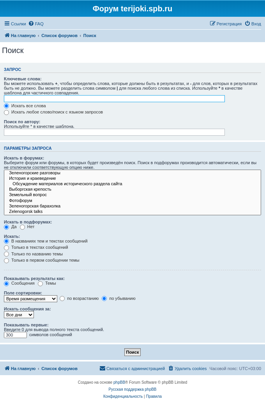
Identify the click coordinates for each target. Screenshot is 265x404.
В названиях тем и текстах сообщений (46, 241)
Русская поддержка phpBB (132, 389)
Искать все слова (25, 105)
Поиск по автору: (22, 121)
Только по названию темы (33, 254)
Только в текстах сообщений (36, 247)
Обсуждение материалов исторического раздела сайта (132, 184)
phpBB (119, 382)
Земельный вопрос (132, 195)
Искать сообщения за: (27, 309)
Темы (47, 283)
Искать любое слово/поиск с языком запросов (53, 112)
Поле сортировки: (23, 293)
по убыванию (118, 298)
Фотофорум (132, 201)
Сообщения (19, 283)
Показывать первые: (26, 324)
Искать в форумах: (24, 158)
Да (10, 226)
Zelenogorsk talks (132, 211)
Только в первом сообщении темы (42, 260)
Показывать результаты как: (34, 278)
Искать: (12, 236)
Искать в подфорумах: (28, 222)
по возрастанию (79, 298)
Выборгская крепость (132, 189)
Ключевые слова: (23, 78)
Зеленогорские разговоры (132, 173)
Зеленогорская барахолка (132, 206)
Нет (27, 226)
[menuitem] (36, 23)
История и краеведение (132, 178)
